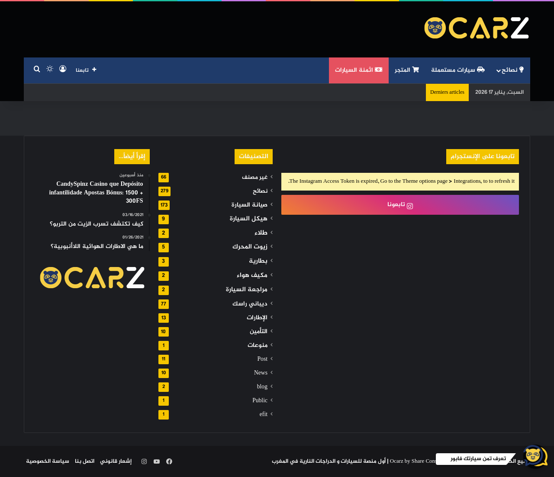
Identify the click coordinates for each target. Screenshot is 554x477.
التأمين (258, 332)
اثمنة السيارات (359, 70)
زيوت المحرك (249, 246)
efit (263, 415)
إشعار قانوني (116, 461)
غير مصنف (254, 177)
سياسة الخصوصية (47, 461)
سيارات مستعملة (458, 70)
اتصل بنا (84, 461)
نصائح (513, 70)
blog (262, 387)
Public (259, 401)
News (260, 373)
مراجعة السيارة (246, 289)
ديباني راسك (249, 304)
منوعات (257, 345)
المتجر (407, 70)
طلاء (260, 233)
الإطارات (257, 318)
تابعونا (400, 205)
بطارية (258, 261)
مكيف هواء (252, 275)
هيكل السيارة (248, 218)
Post (262, 359)
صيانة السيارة (249, 205)
